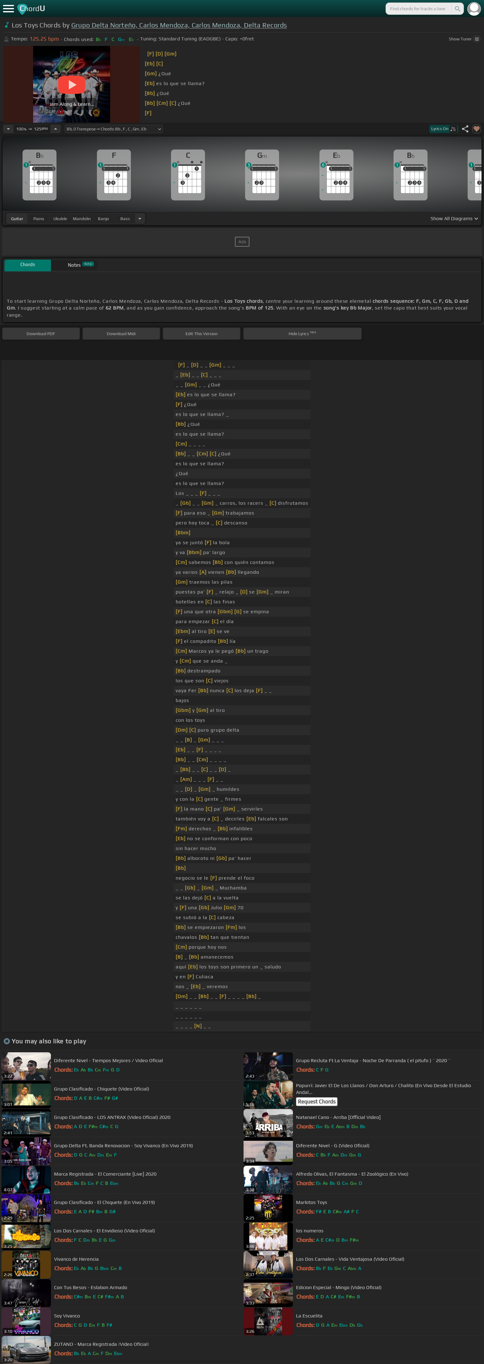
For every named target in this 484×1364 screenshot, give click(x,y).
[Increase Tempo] (55, 129)
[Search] (457, 8)
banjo (103, 218)
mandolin (82, 218)
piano (38, 218)
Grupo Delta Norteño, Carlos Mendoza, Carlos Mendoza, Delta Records (179, 25)
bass (125, 218)
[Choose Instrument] (139, 218)
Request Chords (317, 1102)
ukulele (60, 218)
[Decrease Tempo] (8, 129)
